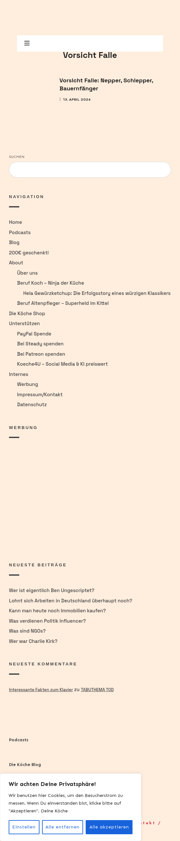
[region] (70, 807)
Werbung (27, 384)
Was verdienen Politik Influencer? (47, 621)
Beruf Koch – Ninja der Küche (50, 283)
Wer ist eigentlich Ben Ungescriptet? (51, 590)
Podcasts (20, 232)
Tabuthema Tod (97, 689)
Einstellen (24, 827)
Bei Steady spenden (40, 344)
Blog (14, 242)
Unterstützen (24, 323)
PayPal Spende (34, 334)
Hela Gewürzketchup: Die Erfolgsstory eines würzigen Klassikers (96, 293)
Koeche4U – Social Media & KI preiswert (62, 364)
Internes (18, 374)
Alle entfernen (63, 827)
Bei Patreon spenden (41, 354)
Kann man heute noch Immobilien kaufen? (57, 611)
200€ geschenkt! (29, 253)
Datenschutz (32, 404)
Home (15, 222)
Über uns (27, 273)
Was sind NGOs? (27, 631)
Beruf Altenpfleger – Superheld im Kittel (63, 303)
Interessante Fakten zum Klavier (41, 689)
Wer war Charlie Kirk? (33, 641)
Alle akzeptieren (109, 827)
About (16, 263)
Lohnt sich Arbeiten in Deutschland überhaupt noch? (70, 601)
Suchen (17, 156)
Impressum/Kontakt (40, 394)
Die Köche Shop (27, 313)
